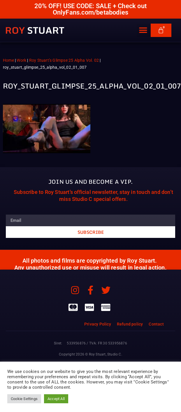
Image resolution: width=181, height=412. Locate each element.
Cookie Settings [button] (24, 399)
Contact (156, 324)
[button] (143, 31)
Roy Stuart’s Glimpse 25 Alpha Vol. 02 (64, 60)
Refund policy (130, 324)
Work (21, 60)
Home (8, 60)
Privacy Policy (97, 324)
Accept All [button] (56, 399)
